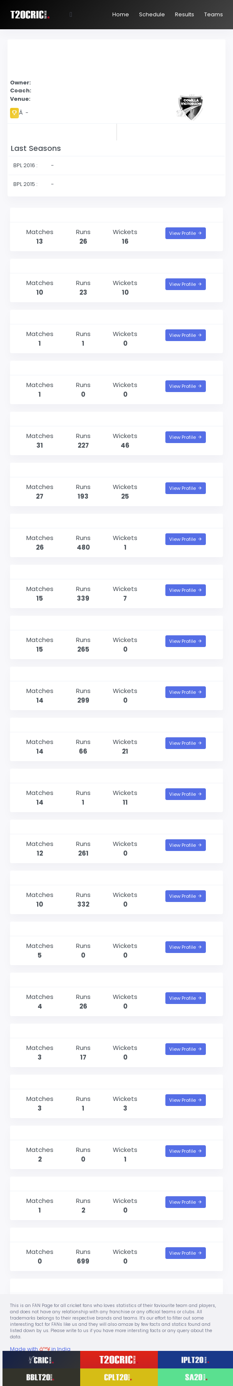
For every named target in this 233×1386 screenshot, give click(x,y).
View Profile (185, 233)
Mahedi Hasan (37, 265)
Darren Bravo (34, 622)
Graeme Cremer (39, 1081)
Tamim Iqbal (34, 877)
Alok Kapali (31, 979)
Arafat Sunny (34, 928)
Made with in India (40, 1349)
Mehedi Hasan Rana (46, 316)
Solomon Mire (35, 1132)
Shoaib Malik (33, 571)
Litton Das (30, 826)
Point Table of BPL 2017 (172, 131)
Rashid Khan (33, 1285)
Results (184, 14)
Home (120, 14)
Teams (213, 14)
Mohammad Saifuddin (50, 214)
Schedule (152, 14)
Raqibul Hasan (37, 1030)
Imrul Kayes (32, 673)
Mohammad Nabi (42, 469)
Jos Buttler (30, 1234)
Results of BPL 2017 (61, 131)
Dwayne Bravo (36, 418)
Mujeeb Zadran (37, 367)
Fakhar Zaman (37, 1183)
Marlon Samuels (39, 520)
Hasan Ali (28, 724)
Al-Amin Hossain (40, 775)
